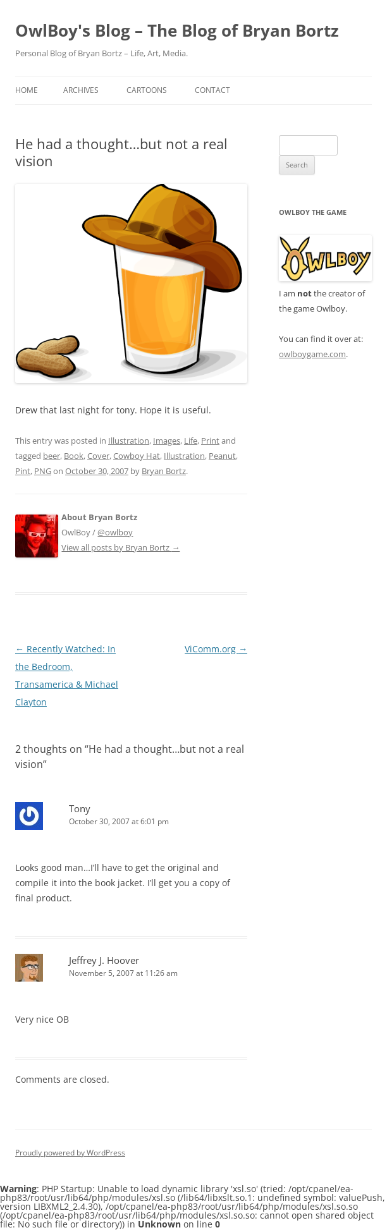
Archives (81, 90)
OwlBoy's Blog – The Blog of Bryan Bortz (177, 30)
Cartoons (146, 90)
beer (51, 455)
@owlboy (115, 532)
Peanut (222, 455)
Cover (98, 455)
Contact (212, 90)
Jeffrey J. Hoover (104, 960)
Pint (22, 471)
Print (210, 440)
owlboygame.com (312, 354)
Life (190, 440)
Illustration (128, 440)
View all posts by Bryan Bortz (120, 547)
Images (166, 440)
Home (26, 90)
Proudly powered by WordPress (70, 1152)
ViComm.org (216, 649)
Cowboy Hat (136, 455)
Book (73, 455)
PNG (42, 471)
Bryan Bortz (164, 471)
